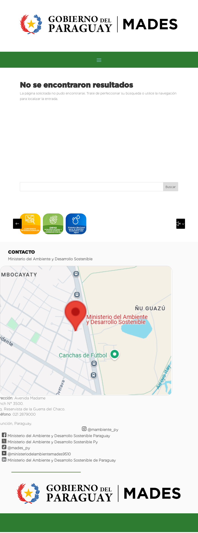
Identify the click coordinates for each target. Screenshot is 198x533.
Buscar (170, 187)
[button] (17, 224)
